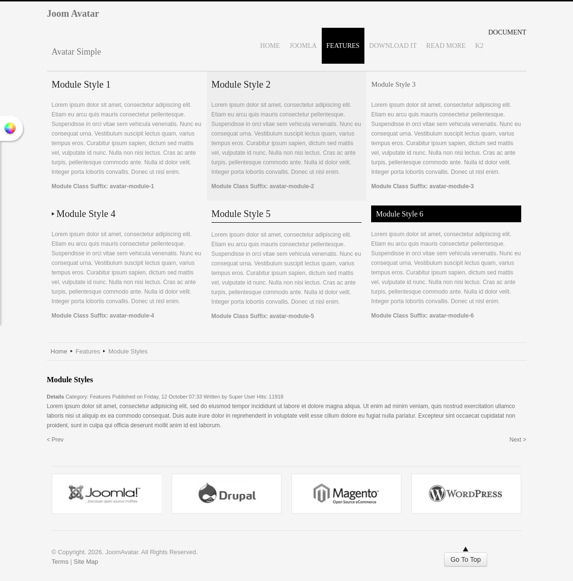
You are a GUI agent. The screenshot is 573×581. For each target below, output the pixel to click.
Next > (517, 439)
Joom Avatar (73, 13)
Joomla (303, 45)
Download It (393, 45)
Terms (60, 561)
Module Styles (70, 380)
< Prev (55, 439)
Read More (446, 45)
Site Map (86, 561)
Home (270, 45)
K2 (479, 45)
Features (343, 45)
